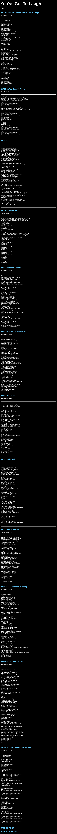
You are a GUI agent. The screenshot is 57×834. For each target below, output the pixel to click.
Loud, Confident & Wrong (16, 587)
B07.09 (3, 529)
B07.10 (3, 587)
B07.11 (3, 662)
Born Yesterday (12, 529)
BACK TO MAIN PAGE (9, 831)
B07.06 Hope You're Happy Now (13, 332)
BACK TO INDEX (7, 828)
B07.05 (3, 268)
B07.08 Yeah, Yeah (8, 459)
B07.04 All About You (9, 210)
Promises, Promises (14, 268)
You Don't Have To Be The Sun (18, 747)
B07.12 (3, 747)
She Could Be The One (15, 662)
